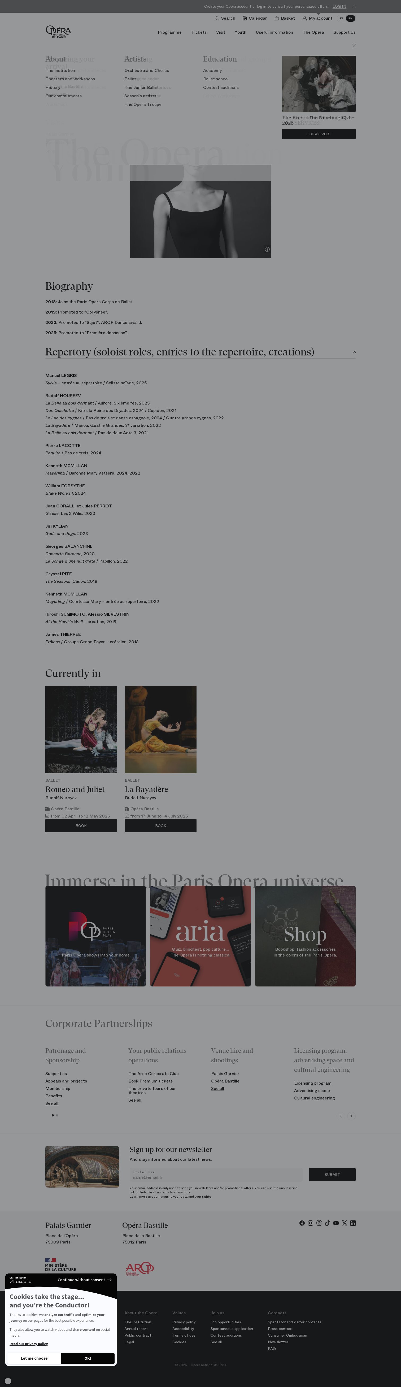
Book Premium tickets (150, 1081)
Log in (339, 6)
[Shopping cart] (285, 18)
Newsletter (278, 1342)
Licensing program (313, 1083)
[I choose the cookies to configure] (34, 1358)
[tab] (200, 353)
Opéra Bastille (225, 1081)
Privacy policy (184, 1322)
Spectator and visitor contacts (294, 1322)
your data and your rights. (192, 1196)
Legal (129, 1342)
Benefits (53, 1096)
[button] (8, 1381)
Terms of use (183, 1335)
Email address (143, 1172)
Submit (332, 1174)
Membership (57, 1088)
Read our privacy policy (29, 1344)
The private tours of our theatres (152, 1090)
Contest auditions (226, 1335)
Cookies (179, 1342)
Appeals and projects (66, 1081)
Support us (56, 1074)
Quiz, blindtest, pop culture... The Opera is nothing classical (200, 952)
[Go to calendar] (256, 18)
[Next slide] (351, 1116)
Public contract (137, 1335)
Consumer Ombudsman (287, 1335)
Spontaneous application (232, 1328)
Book (81, 825)
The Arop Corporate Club (153, 1074)
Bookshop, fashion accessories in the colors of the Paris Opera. (305, 952)
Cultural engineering (314, 1098)
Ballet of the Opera (200, 98)
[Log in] (318, 18)
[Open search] (226, 18)
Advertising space (312, 1091)
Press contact (280, 1328)
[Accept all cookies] (88, 1358)
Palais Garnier (225, 1074)
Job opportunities (226, 1322)
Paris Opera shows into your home (96, 955)
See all (51, 1103)
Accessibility (183, 1328)
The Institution (137, 1322)
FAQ (272, 1348)
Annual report (136, 1328)
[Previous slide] (341, 1116)
